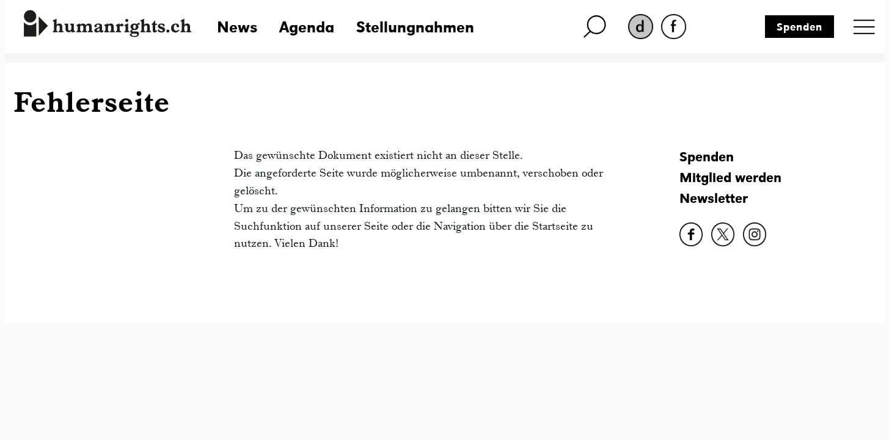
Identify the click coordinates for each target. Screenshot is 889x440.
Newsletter (713, 198)
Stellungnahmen (415, 27)
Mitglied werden (730, 177)
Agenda (306, 27)
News (237, 27)
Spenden (799, 27)
